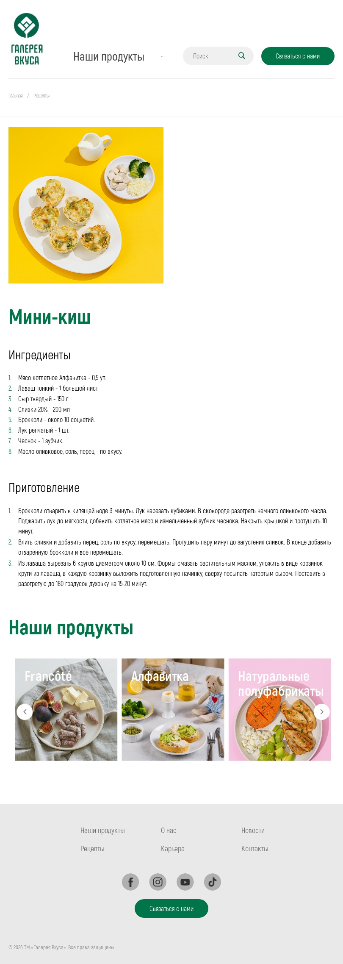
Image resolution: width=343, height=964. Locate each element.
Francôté (48, 675)
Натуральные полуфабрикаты (281, 682)
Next (322, 712)
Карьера (173, 848)
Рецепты (92, 848)
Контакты (254, 848)
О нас (169, 830)
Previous (25, 712)
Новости (253, 830)
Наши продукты (102, 830)
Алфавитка (160, 675)
